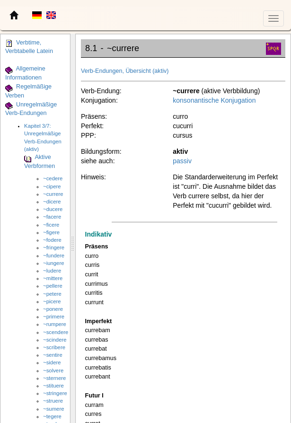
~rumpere (54, 324)
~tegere (52, 416)
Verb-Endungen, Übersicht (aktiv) (125, 71)
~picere (52, 301)
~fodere (52, 240)
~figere (51, 232)
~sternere (54, 378)
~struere (53, 401)
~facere (52, 217)
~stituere (53, 385)
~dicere (52, 201)
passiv (182, 161)
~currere (53, 194)
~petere (52, 294)
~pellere (52, 286)
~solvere (53, 370)
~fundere (53, 255)
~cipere (52, 186)
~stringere (55, 393)
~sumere (53, 409)
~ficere (51, 225)
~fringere (53, 247)
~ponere (53, 309)
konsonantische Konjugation (214, 100)
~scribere (54, 347)
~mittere (52, 278)
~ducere (52, 209)
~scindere (54, 340)
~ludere (52, 270)
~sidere (52, 362)
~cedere (52, 178)
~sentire (52, 355)
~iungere (53, 263)
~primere (53, 316)
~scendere (55, 332)
